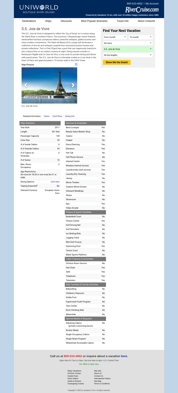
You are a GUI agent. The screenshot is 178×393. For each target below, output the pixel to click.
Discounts (66, 21)
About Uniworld (146, 21)
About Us (98, 373)
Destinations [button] (29, 21)
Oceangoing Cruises (76, 384)
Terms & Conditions (102, 384)
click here (55, 181)
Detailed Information (32, 116)
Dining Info (70, 116)
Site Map (97, 381)
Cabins (47, 116)
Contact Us (98, 376)
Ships (48, 21)
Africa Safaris (73, 378)
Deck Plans (57, 116)
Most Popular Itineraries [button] (94, 21)
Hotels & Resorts (74, 381)
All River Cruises (74, 373)
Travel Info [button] (122, 21)
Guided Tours (73, 376)
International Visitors (102, 378)
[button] (26, 85)
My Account (152, 3)
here (124, 356)
